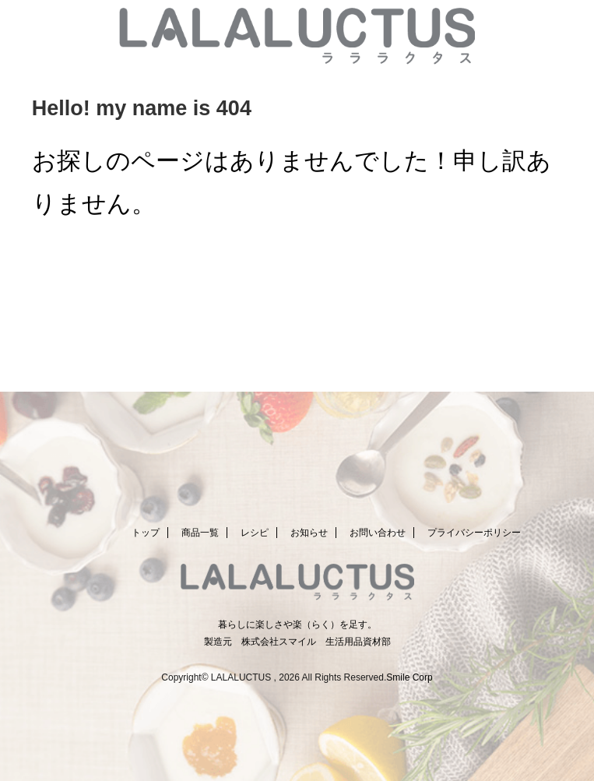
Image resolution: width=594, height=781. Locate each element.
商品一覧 (200, 532)
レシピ (255, 532)
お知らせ (309, 532)
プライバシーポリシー (474, 532)
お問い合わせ (378, 532)
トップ (146, 532)
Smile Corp (409, 677)
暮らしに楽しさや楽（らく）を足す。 (297, 624)
